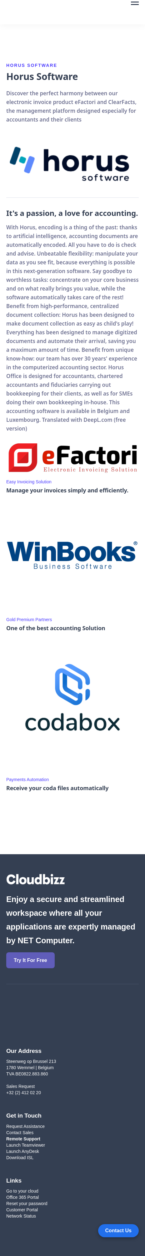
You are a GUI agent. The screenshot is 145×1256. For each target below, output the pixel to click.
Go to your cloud (22, 1191)
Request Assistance (25, 1126)
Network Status (21, 1216)
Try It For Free (30, 960)
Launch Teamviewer (25, 1145)
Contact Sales (19, 1132)
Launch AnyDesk (22, 1151)
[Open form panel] (118, 1230)
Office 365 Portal (22, 1197)
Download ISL (20, 1157)
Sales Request (20, 1086)
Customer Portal (22, 1209)
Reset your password (27, 1203)
